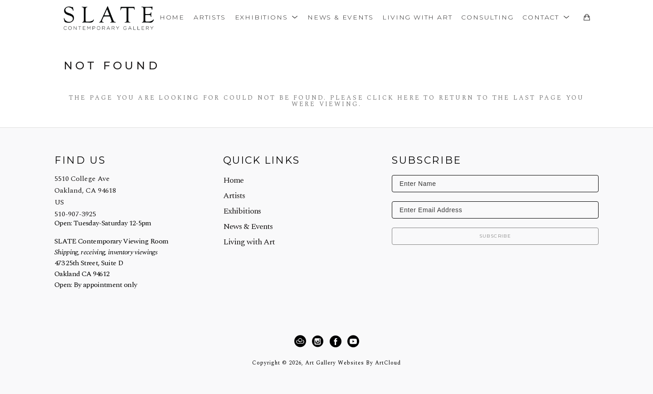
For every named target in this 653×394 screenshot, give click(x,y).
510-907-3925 (75, 214)
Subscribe (495, 236)
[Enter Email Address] (495, 210)
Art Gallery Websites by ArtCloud (353, 363)
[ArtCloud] (301, 341)
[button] (266, 17)
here (408, 97)
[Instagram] (319, 341)
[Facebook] (337, 341)
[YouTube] (353, 341)
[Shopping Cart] (587, 17)
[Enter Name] (495, 183)
